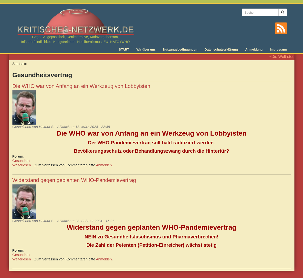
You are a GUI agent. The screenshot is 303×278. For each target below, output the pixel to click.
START (124, 49)
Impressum (278, 49)
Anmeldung (253, 49)
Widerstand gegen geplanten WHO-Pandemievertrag (74, 180)
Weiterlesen (21, 165)
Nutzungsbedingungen (180, 49)
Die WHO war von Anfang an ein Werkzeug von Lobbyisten (81, 86)
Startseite (19, 64)
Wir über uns (146, 49)
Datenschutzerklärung (221, 49)
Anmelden (104, 165)
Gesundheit (21, 161)
